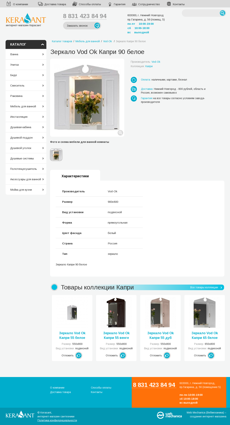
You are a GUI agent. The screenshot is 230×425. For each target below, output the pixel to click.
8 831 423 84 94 (84, 16)
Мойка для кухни (21, 189)
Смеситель (17, 85)
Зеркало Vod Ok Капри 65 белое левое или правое (205, 335)
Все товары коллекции (204, 287)
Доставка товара (55, 4)
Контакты (179, 4)
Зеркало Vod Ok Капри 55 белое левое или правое (72, 335)
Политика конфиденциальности (57, 420)
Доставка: (147, 88)
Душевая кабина (20, 127)
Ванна (14, 54)
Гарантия (119, 4)
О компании (20, 4)
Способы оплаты (90, 4)
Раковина (16, 95)
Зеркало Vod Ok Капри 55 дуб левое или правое (160, 335)
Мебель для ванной (23, 106)
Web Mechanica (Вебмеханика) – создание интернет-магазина (206, 414)
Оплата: (146, 79)
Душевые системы (22, 158)
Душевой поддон (21, 137)
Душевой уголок (20, 148)
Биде (13, 75)
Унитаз (14, 64)
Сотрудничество (149, 4)
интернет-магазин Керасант (26, 20)
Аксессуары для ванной (25, 179)
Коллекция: (142, 66)
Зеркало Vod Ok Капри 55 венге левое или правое (116, 335)
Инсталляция (18, 116)
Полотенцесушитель (23, 168)
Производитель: (145, 61)
